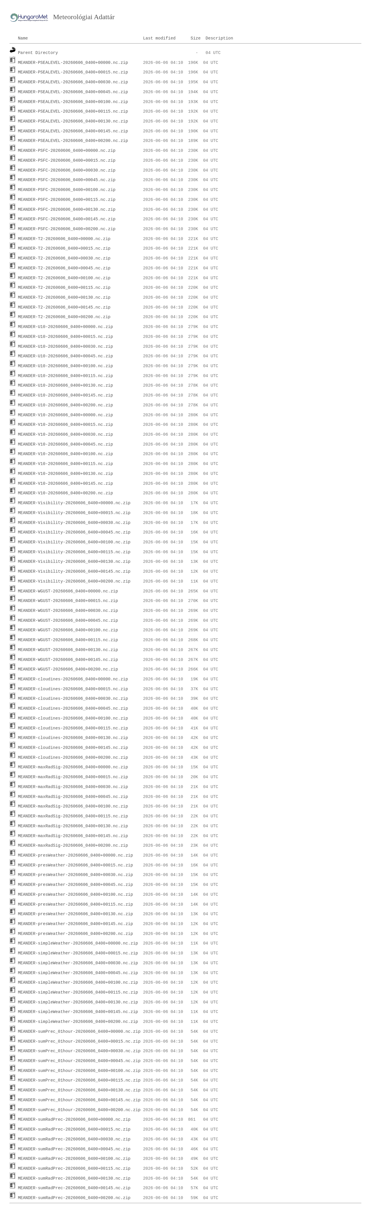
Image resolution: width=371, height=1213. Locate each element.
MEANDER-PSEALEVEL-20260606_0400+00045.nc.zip (73, 92)
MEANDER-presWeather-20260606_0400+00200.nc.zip (75, 933)
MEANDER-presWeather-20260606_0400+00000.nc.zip (75, 855)
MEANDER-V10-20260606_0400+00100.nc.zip (65, 454)
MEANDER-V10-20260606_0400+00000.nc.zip (65, 415)
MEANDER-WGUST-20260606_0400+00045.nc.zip (68, 620)
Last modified (159, 38)
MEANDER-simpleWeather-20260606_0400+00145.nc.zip (78, 1012)
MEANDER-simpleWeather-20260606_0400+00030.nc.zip (78, 963)
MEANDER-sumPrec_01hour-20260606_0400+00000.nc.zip (79, 1031)
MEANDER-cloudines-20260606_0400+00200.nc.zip (73, 757)
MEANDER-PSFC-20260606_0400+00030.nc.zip (67, 170)
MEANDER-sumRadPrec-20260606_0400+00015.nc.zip (74, 1129)
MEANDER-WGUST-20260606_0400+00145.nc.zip (68, 659)
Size (196, 38)
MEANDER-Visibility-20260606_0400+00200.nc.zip (74, 581)
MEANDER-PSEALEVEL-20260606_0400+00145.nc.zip (73, 131)
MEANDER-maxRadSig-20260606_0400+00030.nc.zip (73, 787)
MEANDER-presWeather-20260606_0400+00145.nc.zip (75, 924)
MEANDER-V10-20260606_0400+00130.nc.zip (65, 473)
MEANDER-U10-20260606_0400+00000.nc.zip (65, 327)
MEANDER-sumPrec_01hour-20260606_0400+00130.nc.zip (79, 1090)
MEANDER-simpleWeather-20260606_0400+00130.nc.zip (78, 1002)
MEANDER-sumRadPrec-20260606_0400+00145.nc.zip (74, 1188)
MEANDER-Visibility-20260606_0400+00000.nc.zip (74, 503)
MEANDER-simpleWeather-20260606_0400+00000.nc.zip (78, 943)
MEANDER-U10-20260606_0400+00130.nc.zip (65, 385)
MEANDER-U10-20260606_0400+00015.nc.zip (65, 336)
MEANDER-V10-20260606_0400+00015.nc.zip (65, 424)
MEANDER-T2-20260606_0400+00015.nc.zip (64, 248)
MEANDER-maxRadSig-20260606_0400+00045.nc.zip (73, 796)
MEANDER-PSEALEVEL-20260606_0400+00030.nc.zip (73, 82)
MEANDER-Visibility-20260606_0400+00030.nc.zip (74, 522)
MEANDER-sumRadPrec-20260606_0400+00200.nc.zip (74, 1198)
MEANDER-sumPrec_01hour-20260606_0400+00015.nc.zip (79, 1041)
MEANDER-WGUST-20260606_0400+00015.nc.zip (68, 601)
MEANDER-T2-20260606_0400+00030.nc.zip (64, 258)
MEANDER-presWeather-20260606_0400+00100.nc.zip (75, 894)
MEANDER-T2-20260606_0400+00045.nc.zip (64, 268)
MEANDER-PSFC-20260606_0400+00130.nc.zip (67, 209)
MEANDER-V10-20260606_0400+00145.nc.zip (65, 483)
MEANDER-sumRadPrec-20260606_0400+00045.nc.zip (74, 1149)
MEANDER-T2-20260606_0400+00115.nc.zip (64, 287)
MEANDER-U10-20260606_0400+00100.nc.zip (65, 366)
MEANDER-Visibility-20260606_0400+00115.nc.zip (74, 552)
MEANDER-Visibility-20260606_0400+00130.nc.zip (74, 561)
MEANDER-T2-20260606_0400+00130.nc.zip (64, 297)
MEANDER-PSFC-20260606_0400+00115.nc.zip (67, 199)
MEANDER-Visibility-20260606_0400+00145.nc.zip (74, 571)
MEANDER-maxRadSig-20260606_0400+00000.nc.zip (73, 767)
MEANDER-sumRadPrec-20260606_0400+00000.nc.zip (74, 1119)
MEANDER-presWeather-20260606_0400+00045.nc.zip (75, 884)
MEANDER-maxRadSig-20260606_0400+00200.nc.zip (73, 845)
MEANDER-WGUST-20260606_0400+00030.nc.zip (68, 610)
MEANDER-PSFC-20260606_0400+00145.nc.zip (67, 219)
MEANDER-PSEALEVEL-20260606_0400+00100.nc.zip (73, 102)
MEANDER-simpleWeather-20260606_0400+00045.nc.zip (78, 973)
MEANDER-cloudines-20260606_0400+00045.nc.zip (73, 708)
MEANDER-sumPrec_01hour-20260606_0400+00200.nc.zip (79, 1110)
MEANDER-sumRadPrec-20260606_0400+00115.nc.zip (74, 1168)
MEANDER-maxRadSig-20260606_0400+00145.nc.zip (73, 836)
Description (219, 38)
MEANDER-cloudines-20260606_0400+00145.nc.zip (73, 747)
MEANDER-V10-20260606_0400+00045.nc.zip (65, 444)
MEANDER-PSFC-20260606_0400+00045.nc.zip (67, 180)
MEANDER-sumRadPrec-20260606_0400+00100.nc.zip (74, 1158)
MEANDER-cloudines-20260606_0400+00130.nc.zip (73, 738)
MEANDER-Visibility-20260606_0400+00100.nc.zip (74, 542)
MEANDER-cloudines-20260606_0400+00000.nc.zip (73, 679)
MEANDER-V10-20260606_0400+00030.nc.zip (65, 434)
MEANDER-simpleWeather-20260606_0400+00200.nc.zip (78, 1021)
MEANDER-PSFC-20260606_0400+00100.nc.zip (67, 190)
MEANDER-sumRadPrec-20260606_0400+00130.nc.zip (74, 1178)
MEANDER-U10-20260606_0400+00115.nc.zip (65, 376)
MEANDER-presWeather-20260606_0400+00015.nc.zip (75, 865)
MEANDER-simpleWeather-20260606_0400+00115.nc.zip (78, 992)
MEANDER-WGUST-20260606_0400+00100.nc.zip (68, 630)
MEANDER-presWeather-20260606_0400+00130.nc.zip (75, 914)
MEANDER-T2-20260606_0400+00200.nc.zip (64, 317)
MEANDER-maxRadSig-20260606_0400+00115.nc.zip (73, 816)
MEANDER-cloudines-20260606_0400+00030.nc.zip (73, 698)
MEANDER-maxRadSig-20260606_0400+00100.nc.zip (73, 806)
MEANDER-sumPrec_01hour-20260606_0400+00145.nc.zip (79, 1100)
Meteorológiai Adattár (84, 17)
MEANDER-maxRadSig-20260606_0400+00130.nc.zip (73, 826)
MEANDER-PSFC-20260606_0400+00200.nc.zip (67, 229)
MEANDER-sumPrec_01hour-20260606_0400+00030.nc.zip (79, 1051)
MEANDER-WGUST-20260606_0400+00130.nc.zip (68, 650)
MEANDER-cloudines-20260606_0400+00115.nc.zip (73, 728)
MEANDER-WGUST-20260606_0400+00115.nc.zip (68, 640)
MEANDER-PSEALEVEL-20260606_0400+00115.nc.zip (73, 111)
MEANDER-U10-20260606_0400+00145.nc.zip (65, 395)
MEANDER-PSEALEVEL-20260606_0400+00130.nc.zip (73, 121)
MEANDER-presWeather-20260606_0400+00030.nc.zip (75, 875)
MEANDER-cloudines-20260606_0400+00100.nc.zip (73, 718)
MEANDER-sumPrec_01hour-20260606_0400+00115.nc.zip (79, 1080)
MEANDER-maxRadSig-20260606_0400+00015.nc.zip (73, 777)
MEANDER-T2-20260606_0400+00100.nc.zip (64, 278)
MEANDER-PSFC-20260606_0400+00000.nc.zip (67, 150)
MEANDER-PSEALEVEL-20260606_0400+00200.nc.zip (73, 140)
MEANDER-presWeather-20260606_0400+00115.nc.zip (75, 904)
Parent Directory (38, 53)
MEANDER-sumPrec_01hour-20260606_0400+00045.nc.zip (79, 1061)
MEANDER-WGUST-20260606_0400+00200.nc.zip (68, 669)
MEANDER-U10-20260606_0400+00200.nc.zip (65, 405)
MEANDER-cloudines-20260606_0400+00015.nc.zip (73, 689)
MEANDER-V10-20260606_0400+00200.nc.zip (65, 493)
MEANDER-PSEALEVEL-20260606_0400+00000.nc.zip (73, 62)
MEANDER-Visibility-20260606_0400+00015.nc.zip (74, 513)
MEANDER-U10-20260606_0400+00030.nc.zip (65, 346)
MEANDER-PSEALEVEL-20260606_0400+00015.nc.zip (73, 72)
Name (23, 38)
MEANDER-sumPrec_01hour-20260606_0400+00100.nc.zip (79, 1070)
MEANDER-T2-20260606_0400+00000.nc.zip (64, 239)
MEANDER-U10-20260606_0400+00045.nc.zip (65, 356)
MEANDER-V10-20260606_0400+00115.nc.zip (65, 464)
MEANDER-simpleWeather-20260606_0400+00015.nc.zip (78, 953)
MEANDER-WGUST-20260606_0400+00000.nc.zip (68, 591)
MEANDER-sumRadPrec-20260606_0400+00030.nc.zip (74, 1139)
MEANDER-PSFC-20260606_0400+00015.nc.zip (67, 160)
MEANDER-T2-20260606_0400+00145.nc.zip (64, 307)
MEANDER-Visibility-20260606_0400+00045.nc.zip (74, 532)
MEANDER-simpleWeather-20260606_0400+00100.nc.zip (78, 982)
